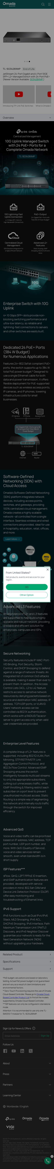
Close (48, 569)
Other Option (27, 595)
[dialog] (27, 584)
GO (27, 587)
